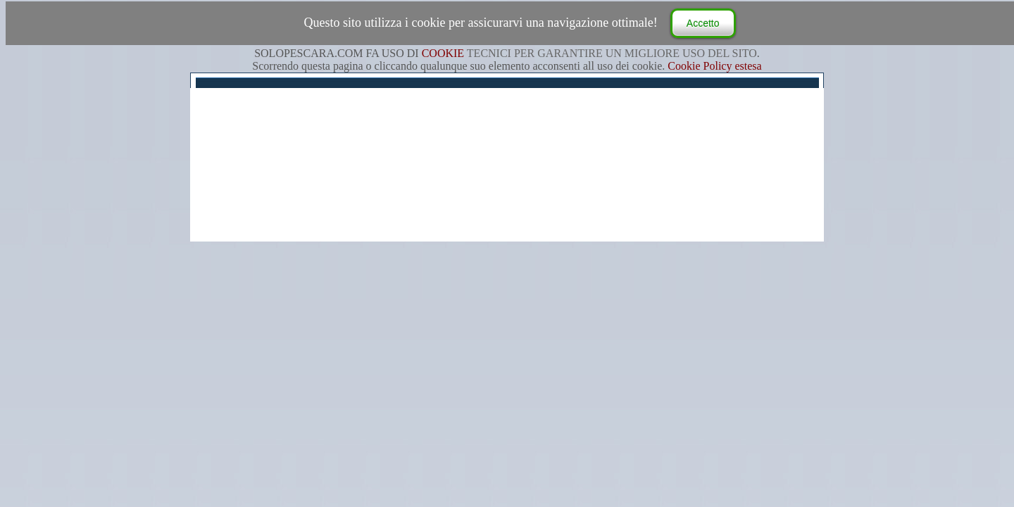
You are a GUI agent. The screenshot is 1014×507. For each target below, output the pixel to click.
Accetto (703, 23)
